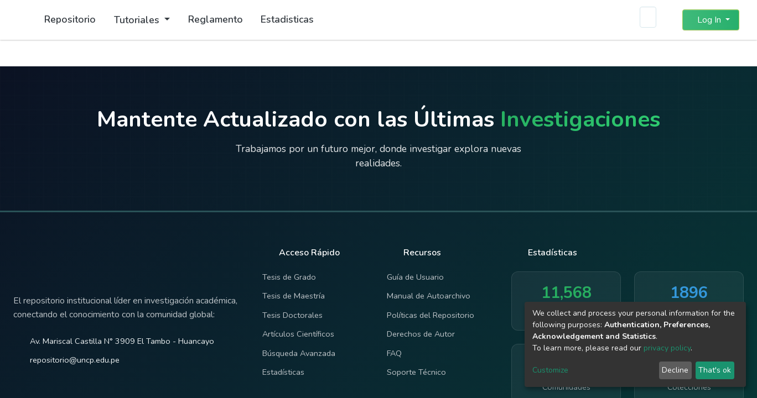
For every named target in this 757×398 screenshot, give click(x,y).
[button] (667, 20)
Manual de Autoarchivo (428, 295)
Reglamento (215, 19)
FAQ (394, 353)
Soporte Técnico (416, 372)
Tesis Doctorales (292, 315)
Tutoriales (138, 20)
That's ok (714, 370)
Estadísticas (283, 372)
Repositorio (70, 19)
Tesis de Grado (289, 276)
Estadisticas (287, 19)
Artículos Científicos (298, 333)
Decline (675, 370)
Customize (550, 370)
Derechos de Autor (421, 333)
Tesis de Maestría (293, 295)
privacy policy (667, 348)
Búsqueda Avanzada (298, 353)
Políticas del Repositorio (430, 315)
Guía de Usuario (415, 276)
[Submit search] (647, 20)
